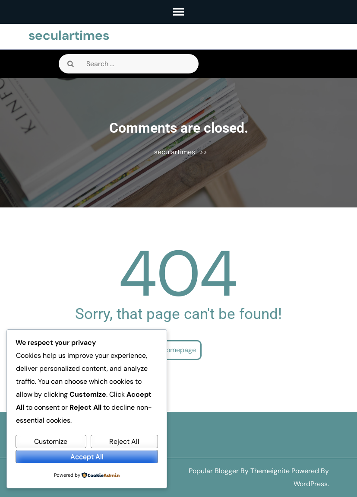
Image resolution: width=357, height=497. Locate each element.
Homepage (178, 349)
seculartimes (68, 35)
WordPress (311, 483)
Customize (50, 441)
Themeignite (270, 470)
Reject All (124, 441)
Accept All (87, 456)
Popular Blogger (214, 470)
